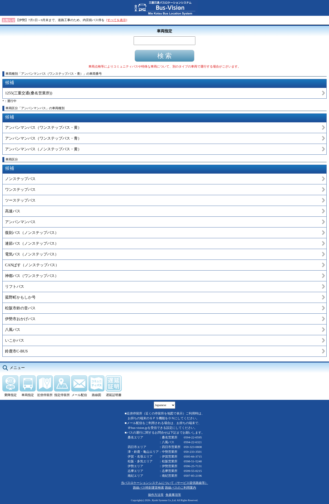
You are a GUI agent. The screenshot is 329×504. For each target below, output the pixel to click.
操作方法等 (156, 495)
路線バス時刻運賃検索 (148, 487)
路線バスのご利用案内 (180, 487)
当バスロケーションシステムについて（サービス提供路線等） (164, 483)
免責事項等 (173, 495)
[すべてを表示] (116, 20)
